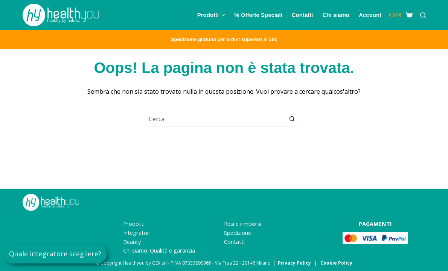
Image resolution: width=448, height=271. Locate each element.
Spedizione (237, 232)
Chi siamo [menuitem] (335, 15)
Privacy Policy (294, 263)
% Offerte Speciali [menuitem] (258, 15)
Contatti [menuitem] (302, 15)
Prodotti (134, 223)
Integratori (137, 232)
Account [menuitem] (370, 15)
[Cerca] (423, 15)
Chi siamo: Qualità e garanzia (159, 250)
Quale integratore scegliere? (55, 253)
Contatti (234, 241)
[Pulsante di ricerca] (291, 118)
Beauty (132, 241)
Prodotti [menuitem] (212, 15)
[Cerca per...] (216, 118)
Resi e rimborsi (242, 223)
